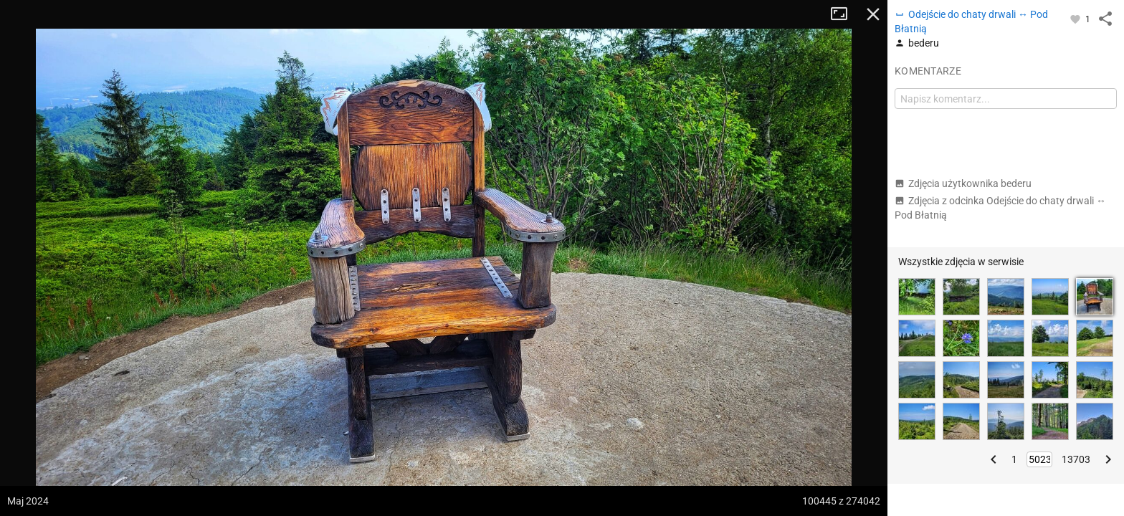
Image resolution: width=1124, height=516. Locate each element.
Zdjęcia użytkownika (963, 183)
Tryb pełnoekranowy (844, 14)
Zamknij (873, 14)
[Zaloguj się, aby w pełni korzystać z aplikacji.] (1076, 18)
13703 (1076, 459)
